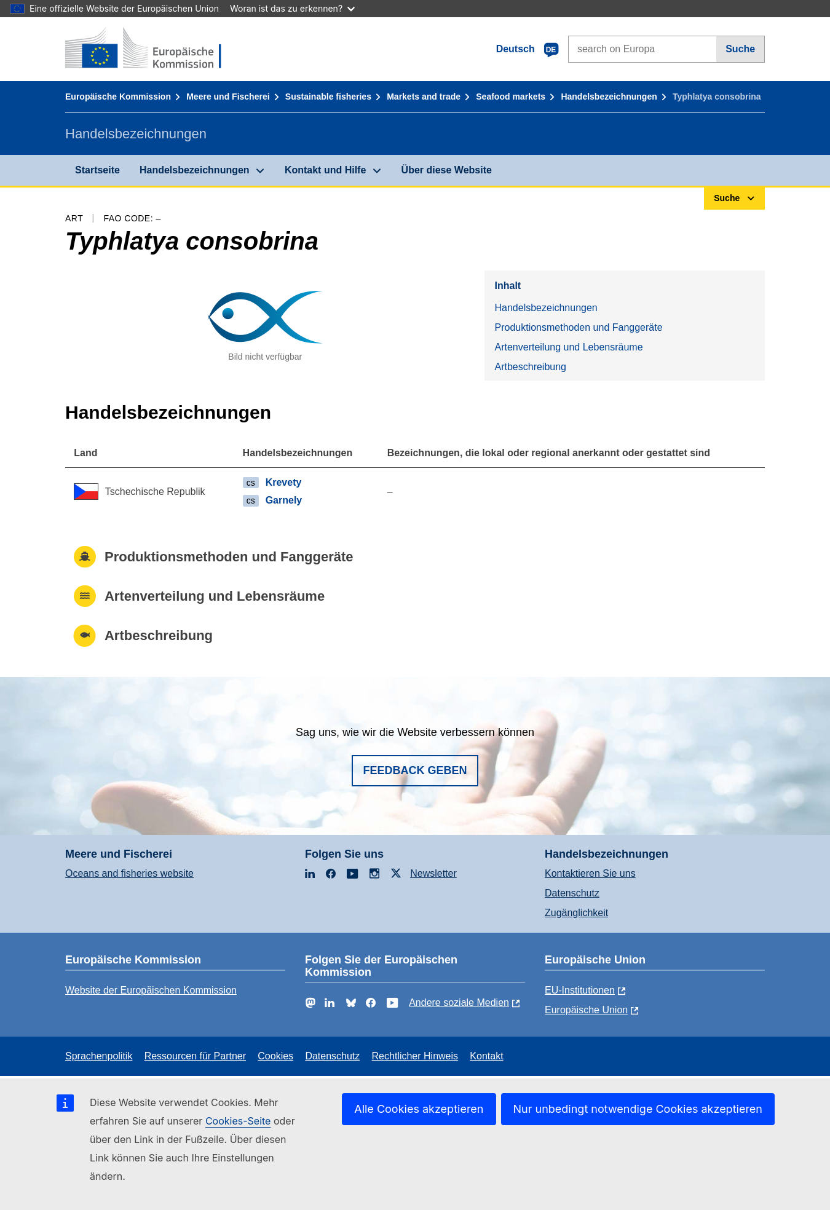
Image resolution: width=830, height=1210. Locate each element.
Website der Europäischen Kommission (151, 990)
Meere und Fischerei (227, 96)
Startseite (97, 170)
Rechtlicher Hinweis (415, 1056)
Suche (740, 49)
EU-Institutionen (580, 990)
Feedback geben (415, 770)
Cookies (275, 1056)
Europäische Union (586, 1010)
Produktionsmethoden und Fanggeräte (578, 327)
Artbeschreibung (530, 367)
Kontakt (486, 1056)
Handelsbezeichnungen (609, 96)
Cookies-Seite (238, 1121)
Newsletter (433, 873)
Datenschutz (572, 893)
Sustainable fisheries (328, 96)
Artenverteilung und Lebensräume (568, 347)
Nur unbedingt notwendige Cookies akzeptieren (638, 1108)
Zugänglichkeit (576, 913)
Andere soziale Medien (459, 1002)
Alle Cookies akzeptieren (418, 1108)
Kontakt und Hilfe (325, 170)
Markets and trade (423, 96)
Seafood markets (510, 96)
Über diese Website (446, 170)
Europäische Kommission (118, 96)
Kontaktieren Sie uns (590, 873)
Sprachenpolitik (98, 1056)
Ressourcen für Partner (195, 1056)
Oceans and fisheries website (129, 873)
